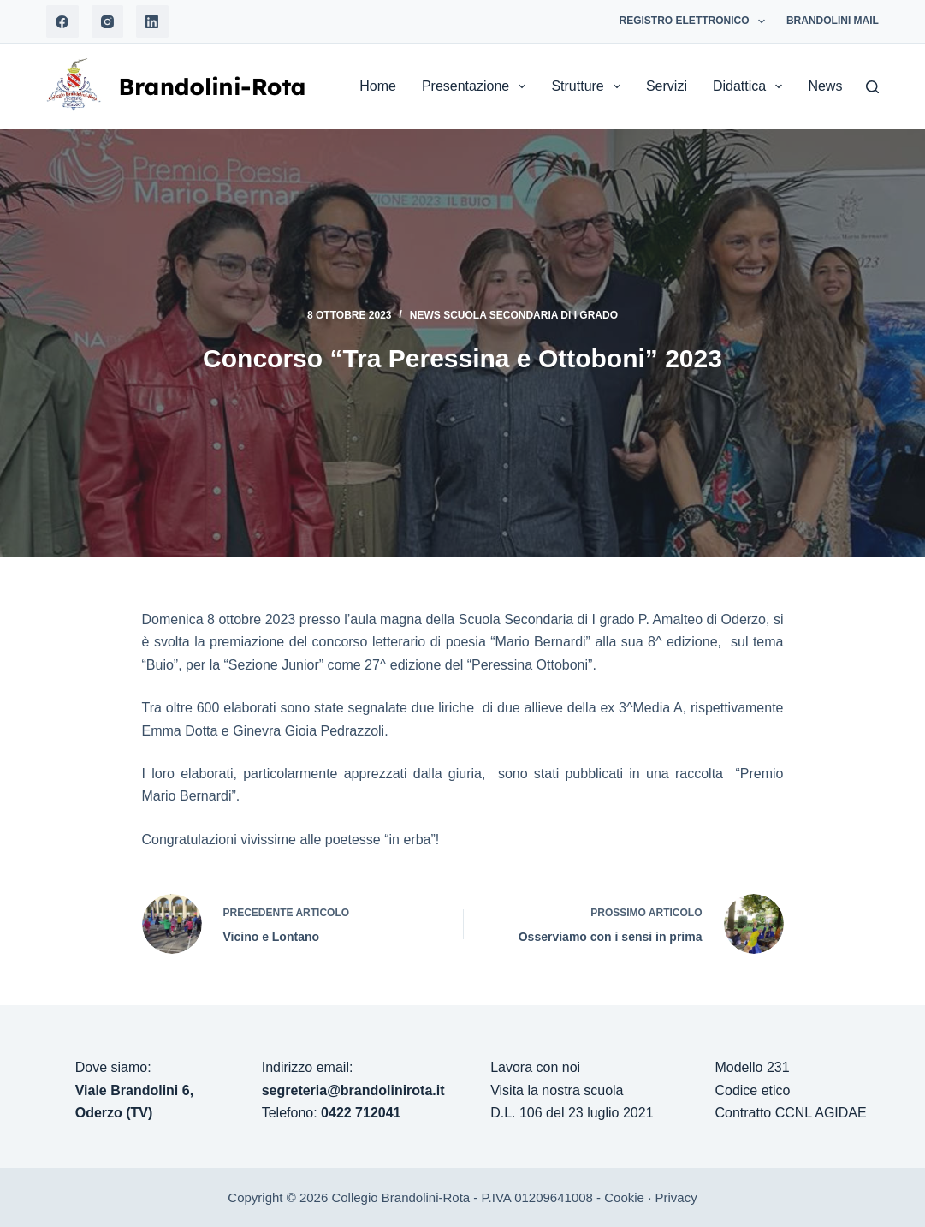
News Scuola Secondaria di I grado (514, 315)
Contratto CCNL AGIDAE (790, 1112)
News (836, 86)
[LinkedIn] (152, 21)
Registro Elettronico (696, 21)
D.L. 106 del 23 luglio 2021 (571, 1112)
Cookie (624, 1197)
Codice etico (752, 1090)
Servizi (666, 86)
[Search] (872, 86)
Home (377, 86)
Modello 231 (752, 1067)
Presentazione (477, 86)
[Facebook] (62, 21)
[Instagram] (108, 21)
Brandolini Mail (832, 21)
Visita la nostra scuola (556, 1090)
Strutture (589, 86)
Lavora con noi (535, 1067)
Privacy (676, 1197)
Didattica (751, 86)
